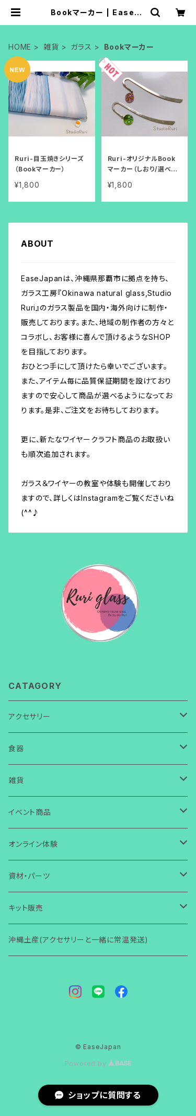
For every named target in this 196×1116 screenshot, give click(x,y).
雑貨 (51, 46)
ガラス (81, 46)
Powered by (98, 1063)
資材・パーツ (29, 875)
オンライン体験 (33, 843)
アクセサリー (29, 716)
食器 (16, 748)
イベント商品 (29, 812)
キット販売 (25, 907)
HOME (19, 46)
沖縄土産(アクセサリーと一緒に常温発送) (78, 939)
